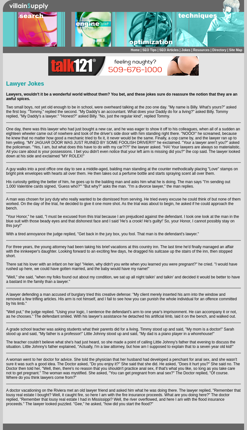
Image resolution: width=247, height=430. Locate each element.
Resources (201, 50)
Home (135, 50)
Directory (219, 50)
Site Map (235, 50)
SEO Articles (168, 50)
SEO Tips (149, 50)
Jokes (185, 50)
